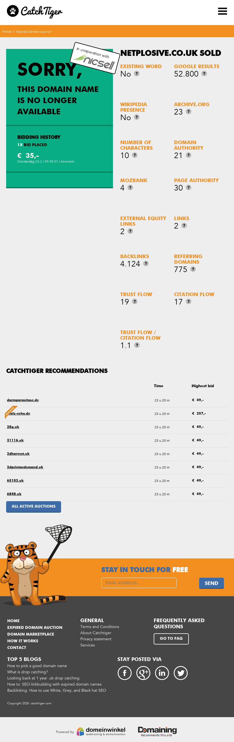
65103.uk (15, 480)
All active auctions (34, 506)
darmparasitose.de (23, 400)
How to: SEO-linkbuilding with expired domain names (54, 684)
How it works (22, 641)
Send (211, 583)
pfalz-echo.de (18, 413)
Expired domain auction (34, 32)
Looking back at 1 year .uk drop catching (43, 678)
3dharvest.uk (18, 454)
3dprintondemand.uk (25, 467)
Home (6, 32)
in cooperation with (94, 58)
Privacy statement (96, 639)
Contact (16, 648)
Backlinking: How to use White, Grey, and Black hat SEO (56, 690)
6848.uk (14, 494)
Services (87, 645)
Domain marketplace (30, 634)
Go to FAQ (171, 639)
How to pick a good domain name (37, 665)
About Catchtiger (95, 633)
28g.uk (13, 427)
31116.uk (15, 440)
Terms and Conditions (99, 626)
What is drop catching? (27, 672)
